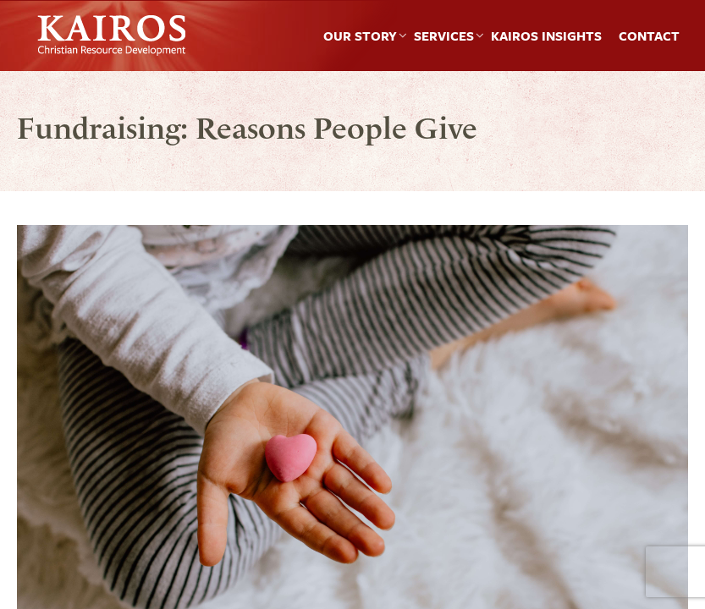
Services (444, 35)
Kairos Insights (546, 35)
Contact (649, 35)
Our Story (360, 35)
